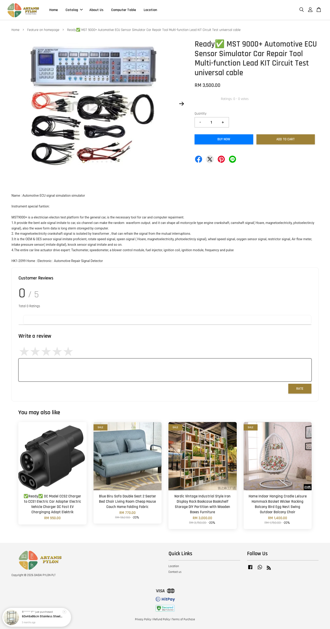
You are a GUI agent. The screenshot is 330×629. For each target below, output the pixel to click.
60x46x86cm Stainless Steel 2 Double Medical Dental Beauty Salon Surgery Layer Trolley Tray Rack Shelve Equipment (42, 616)
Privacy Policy (143, 619)
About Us (96, 10)
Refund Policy (161, 619)
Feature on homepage (43, 30)
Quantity (200, 113)
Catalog (74, 10)
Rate (299, 388)
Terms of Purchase (183, 619)
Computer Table (123, 10)
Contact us (175, 572)
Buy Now (223, 139)
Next (181, 104)
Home (53, 10)
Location (150, 10)
